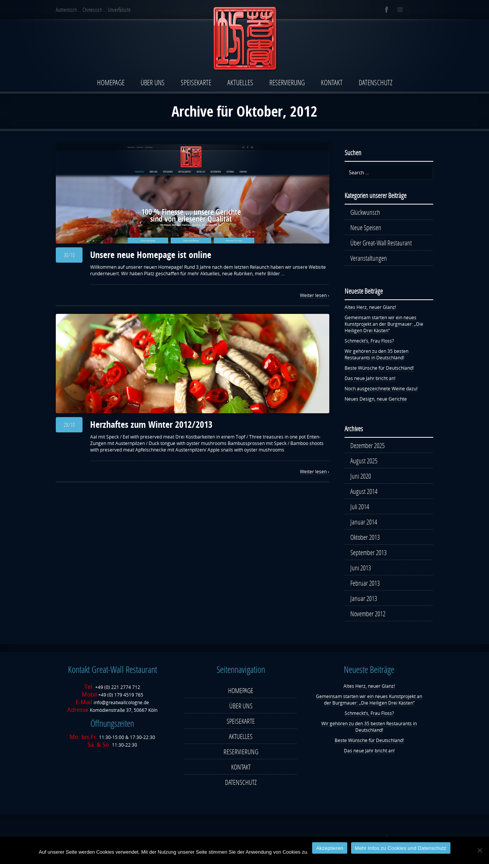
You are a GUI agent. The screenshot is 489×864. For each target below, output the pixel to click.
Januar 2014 (363, 521)
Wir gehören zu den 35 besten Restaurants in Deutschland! (376, 354)
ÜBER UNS (153, 82)
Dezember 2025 (367, 445)
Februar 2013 (365, 583)
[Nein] (479, 850)
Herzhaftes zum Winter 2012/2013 (151, 424)
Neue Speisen (365, 227)
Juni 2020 (360, 476)
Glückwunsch (365, 212)
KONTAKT (332, 82)
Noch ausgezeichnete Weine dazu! (381, 388)
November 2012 (367, 613)
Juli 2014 (359, 506)
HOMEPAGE (111, 82)
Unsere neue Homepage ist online (150, 254)
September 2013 (368, 552)
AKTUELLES (240, 82)
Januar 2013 (363, 598)
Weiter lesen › (314, 295)
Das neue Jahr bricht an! (370, 378)
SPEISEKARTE (196, 82)
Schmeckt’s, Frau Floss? (369, 341)
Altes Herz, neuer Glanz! (370, 307)
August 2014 (363, 491)
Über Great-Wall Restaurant (381, 242)
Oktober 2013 (365, 537)
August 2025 (363, 460)
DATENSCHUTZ (375, 82)
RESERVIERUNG (287, 82)
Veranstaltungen (368, 258)
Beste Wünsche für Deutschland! (379, 368)
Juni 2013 (360, 567)
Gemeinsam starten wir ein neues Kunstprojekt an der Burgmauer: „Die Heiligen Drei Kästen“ (384, 324)
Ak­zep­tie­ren (329, 848)
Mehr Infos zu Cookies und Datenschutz (401, 848)
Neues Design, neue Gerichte (376, 399)
